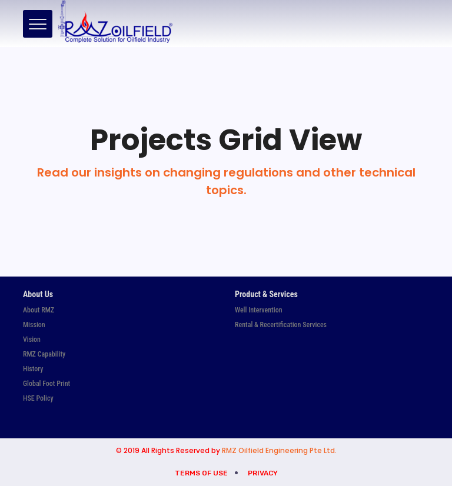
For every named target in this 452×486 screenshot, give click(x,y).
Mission (34, 325)
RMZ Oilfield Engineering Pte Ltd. (279, 450)
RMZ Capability (44, 354)
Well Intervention (258, 310)
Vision (32, 339)
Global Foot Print (46, 384)
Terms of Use (201, 473)
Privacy (263, 473)
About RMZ (38, 310)
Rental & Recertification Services (281, 325)
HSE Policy (38, 398)
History (33, 369)
